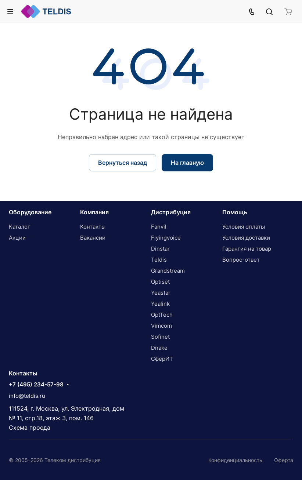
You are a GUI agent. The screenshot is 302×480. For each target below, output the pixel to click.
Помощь (234, 212)
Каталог (19, 226)
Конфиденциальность (235, 460)
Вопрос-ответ (241, 259)
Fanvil (158, 226)
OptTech (162, 314)
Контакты (92, 226)
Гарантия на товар (246, 248)
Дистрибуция (171, 212)
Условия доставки (246, 237)
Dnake (159, 347)
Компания (94, 212)
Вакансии (92, 237)
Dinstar (160, 248)
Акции (17, 237)
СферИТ (162, 358)
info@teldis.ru (27, 395)
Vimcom (161, 325)
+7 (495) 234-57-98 (36, 384)
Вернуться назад (122, 162)
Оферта (283, 460)
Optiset (160, 281)
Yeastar (160, 292)
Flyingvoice (166, 237)
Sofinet (160, 336)
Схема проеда (29, 427)
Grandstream (168, 270)
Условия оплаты (243, 226)
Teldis (159, 259)
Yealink (160, 303)
